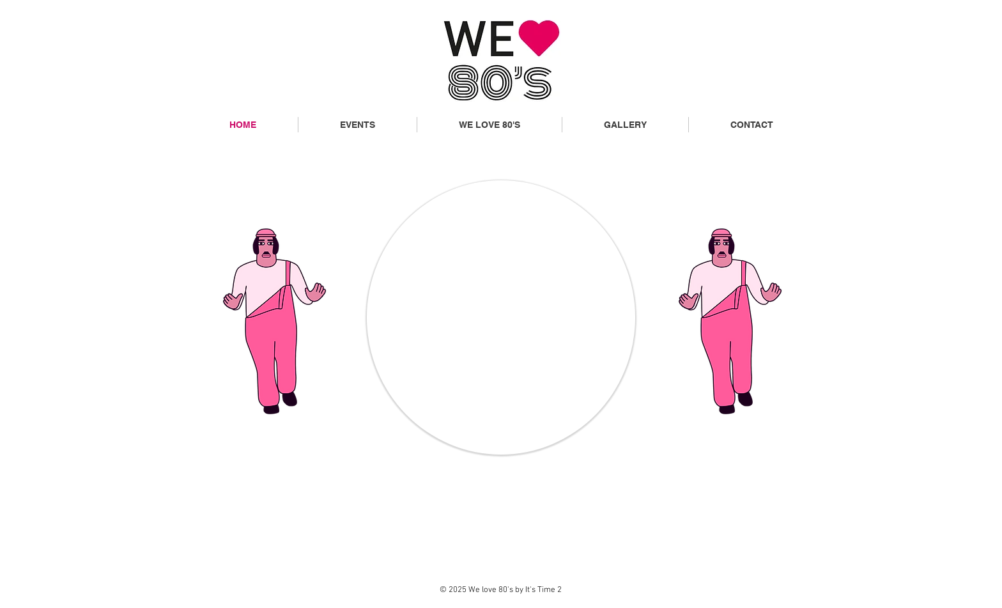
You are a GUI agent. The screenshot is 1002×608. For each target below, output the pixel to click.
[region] (501, 317)
